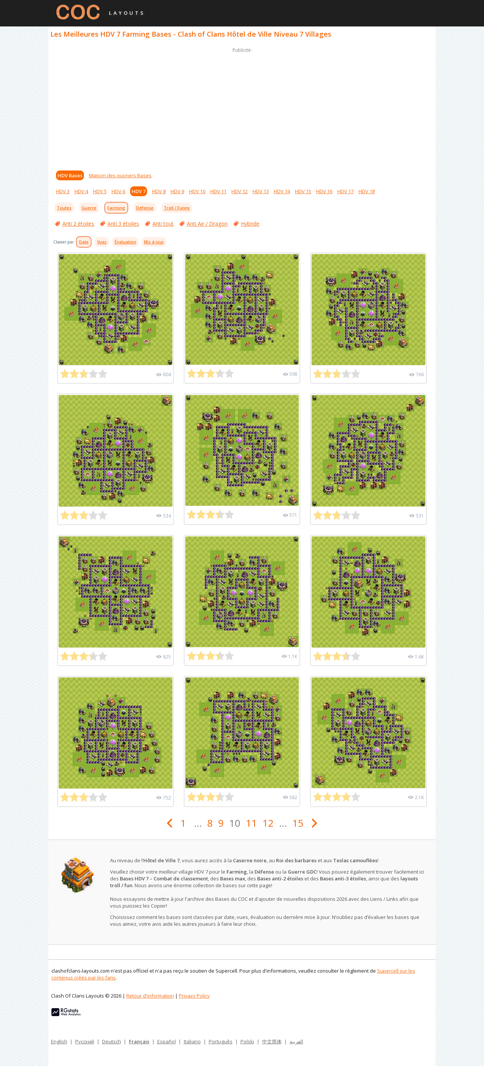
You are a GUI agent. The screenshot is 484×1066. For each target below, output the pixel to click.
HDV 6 (118, 191)
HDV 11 (218, 191)
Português (221, 1041)
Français (139, 1041)
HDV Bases (69, 175)
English (59, 1041)
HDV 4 (81, 191)
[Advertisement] (242, 107)
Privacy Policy (194, 995)
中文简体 (272, 1041)
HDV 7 (139, 191)
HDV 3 (63, 191)
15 (298, 823)
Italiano (192, 1041)
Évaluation (125, 242)
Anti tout (163, 223)
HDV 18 (366, 191)
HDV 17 (345, 191)
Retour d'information (150, 995)
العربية (296, 1041)
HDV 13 (261, 191)
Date (83, 242)
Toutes (64, 208)
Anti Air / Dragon (207, 223)
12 (268, 823)
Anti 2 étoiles (78, 223)
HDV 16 (324, 191)
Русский (84, 1041)
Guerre (89, 208)
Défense (145, 208)
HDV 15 (303, 191)
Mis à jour (154, 242)
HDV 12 (239, 191)
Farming (116, 208)
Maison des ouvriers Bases (120, 175)
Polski (247, 1041)
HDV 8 (159, 191)
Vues (102, 242)
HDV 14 (282, 191)
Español (166, 1041)
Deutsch (111, 1041)
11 (251, 823)
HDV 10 (197, 191)
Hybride (250, 223)
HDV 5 (100, 191)
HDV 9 (177, 191)
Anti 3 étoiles (123, 223)
